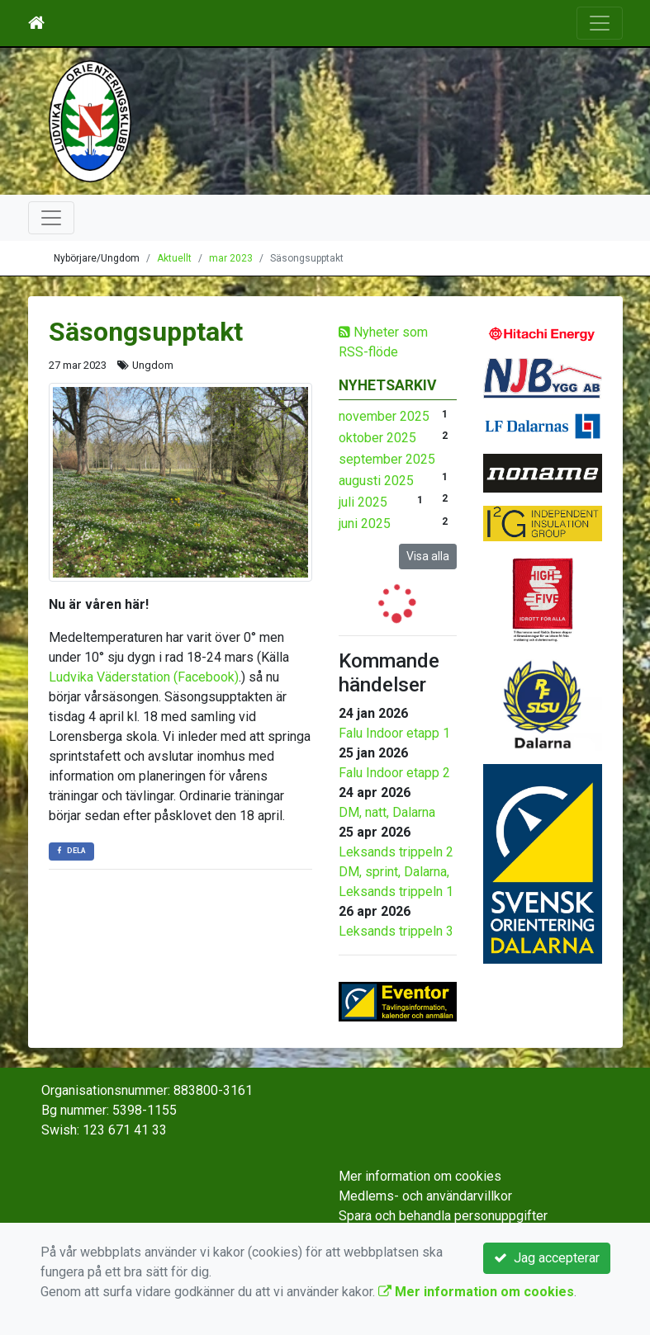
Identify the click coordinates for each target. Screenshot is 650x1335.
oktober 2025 (377, 438)
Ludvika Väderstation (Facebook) (144, 677)
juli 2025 (363, 502)
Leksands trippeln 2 (396, 852)
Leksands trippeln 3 (396, 931)
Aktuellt (174, 258)
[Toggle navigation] (599, 23)
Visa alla (427, 556)
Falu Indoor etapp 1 (394, 733)
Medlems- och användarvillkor (425, 1196)
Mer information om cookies (420, 1176)
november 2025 (384, 416)
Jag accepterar (547, 1258)
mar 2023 (231, 258)
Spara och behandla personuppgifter (443, 1216)
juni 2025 (365, 523)
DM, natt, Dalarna (387, 812)
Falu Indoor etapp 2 (394, 773)
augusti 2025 (376, 480)
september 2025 (387, 459)
